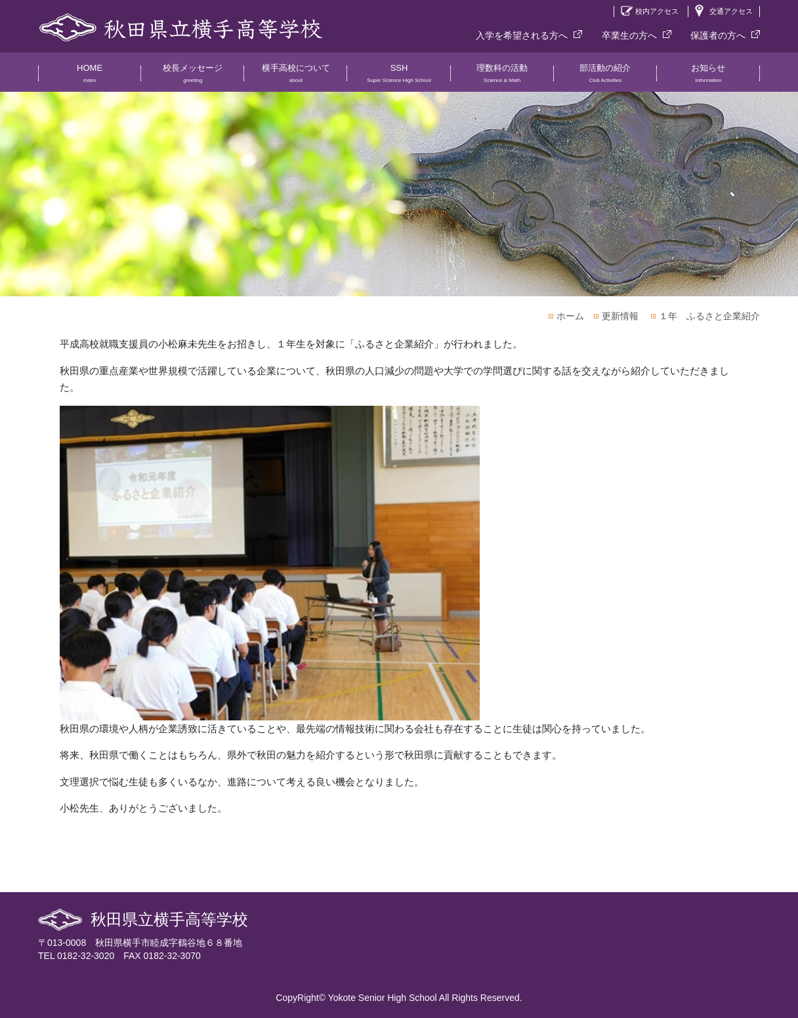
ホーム (570, 316)
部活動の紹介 (605, 77)
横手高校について (295, 77)
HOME (89, 77)
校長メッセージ (192, 77)
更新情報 (620, 316)
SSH (398, 77)
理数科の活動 (502, 77)
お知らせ (708, 77)
